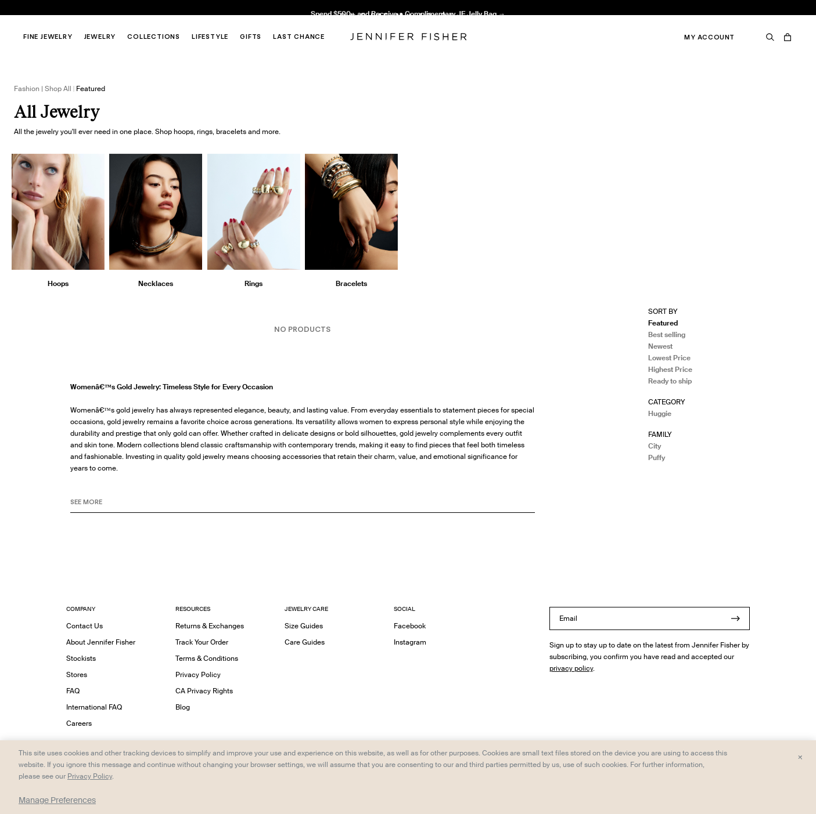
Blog (182, 707)
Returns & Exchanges (209, 626)
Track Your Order (201, 642)
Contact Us (84, 626)
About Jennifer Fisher (100, 642)
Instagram (410, 642)
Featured (663, 323)
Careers (79, 723)
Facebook (410, 626)
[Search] (770, 37)
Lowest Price (669, 357)
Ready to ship (670, 381)
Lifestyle (210, 36)
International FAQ (94, 707)
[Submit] (735, 618)
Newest (660, 346)
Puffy (656, 457)
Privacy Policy (198, 674)
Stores (76, 674)
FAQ (73, 690)
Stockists (81, 658)
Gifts (250, 36)
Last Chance (299, 36)
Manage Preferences (57, 800)
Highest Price (670, 369)
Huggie (659, 413)
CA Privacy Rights (204, 690)
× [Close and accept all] (800, 756)
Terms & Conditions (206, 658)
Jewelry (100, 36)
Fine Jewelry (48, 36)
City (654, 446)
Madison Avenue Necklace (247, 20)
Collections (153, 36)
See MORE (86, 502)
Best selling (666, 334)
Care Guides (305, 642)
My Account (709, 37)
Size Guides (304, 626)
